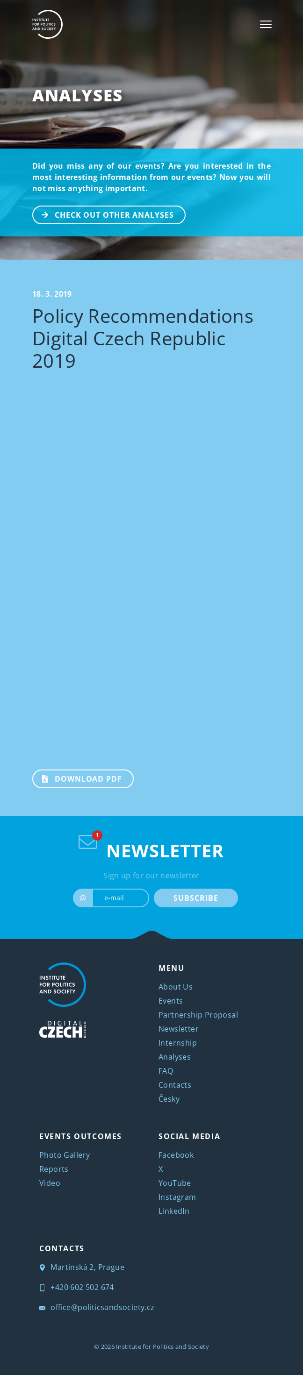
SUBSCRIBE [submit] (195, 898)
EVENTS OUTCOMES (80, 1136)
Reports (54, 1169)
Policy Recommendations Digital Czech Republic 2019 (142, 338)
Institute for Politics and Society (162, 1346)
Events (171, 1001)
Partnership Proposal (198, 1015)
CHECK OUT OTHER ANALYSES (103, 214)
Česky (169, 1099)
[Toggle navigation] (266, 24)
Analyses (77, 95)
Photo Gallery (64, 1155)
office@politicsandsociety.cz (97, 1307)
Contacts (175, 1085)
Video (49, 1183)
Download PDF (77, 777)
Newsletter (179, 1029)
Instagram (177, 1197)
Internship (178, 1043)
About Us (176, 987)
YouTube (175, 1183)
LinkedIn (174, 1211)
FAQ (166, 1071)
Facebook (176, 1155)
